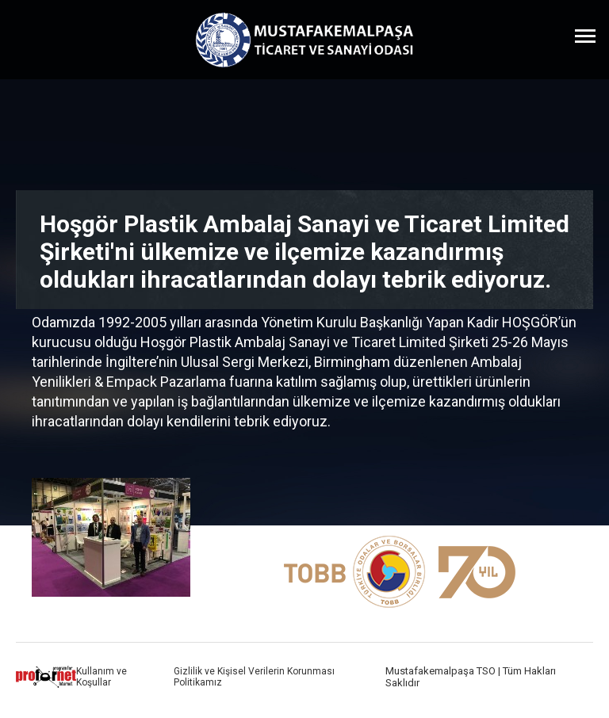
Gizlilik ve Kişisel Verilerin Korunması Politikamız (254, 677)
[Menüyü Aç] (585, 36)
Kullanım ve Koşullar (101, 677)
